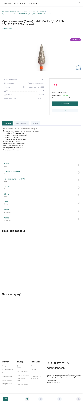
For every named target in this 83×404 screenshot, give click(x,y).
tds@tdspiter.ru (56, 367)
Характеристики (22, 123)
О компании (35, 365)
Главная (5, 10)
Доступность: (57, 94)
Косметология (7, 379)
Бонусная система (23, 374)
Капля (42, 10)
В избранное (65, 110)
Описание (7, 123)
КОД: (54, 91)
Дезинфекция (6, 372)
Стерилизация (7, 376)
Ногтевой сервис (15, 10)
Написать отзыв (8, 27)
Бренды (4, 365)
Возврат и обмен (22, 383)
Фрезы (26, 10)
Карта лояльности (23, 370)
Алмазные (34, 10)
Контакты (34, 372)
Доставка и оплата (20, 366)
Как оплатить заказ (21, 379)
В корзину (65, 102)
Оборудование (7, 383)
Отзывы (35, 123)
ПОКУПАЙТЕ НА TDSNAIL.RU (36, 377)
